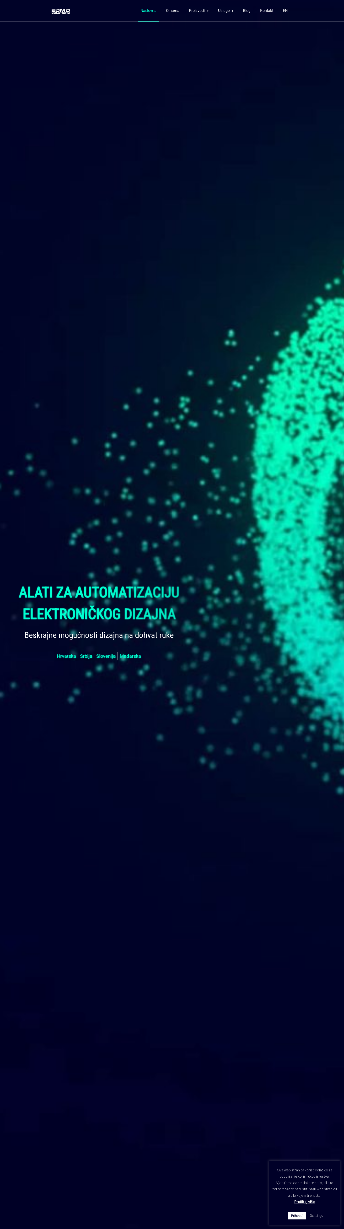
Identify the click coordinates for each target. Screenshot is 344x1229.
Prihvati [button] (296, 1215)
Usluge (225, 10)
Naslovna (148, 10)
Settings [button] (316, 1215)
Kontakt (266, 10)
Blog (247, 10)
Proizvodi (199, 10)
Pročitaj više (304, 1201)
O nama (172, 10)
